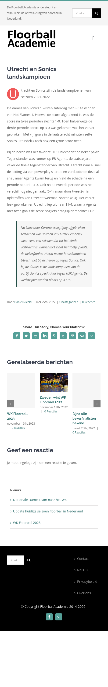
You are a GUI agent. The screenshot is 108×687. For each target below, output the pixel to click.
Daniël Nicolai (23, 302)
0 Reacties (88, 302)
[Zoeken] (96, 13)
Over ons (84, 593)
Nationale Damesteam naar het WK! (40, 499)
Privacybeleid (87, 581)
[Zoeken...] (82, 13)
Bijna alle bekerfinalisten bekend (84, 418)
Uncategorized (68, 302)
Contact (83, 558)
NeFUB (82, 570)
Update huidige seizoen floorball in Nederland (48, 511)
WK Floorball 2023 (27, 522)
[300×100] (34, 31)
